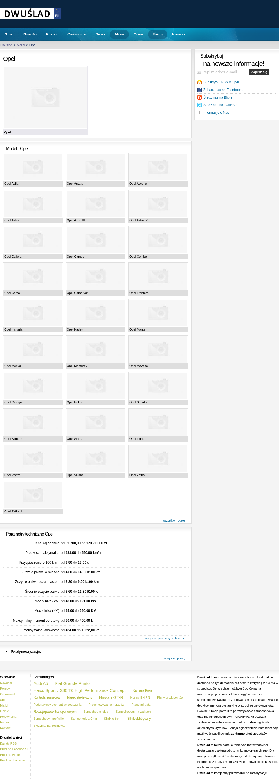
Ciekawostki (8, 694)
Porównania (8, 716)
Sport (3, 699)
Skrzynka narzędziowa (49, 725)
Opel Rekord (75, 402)
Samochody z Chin (84, 718)
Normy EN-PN (140, 697)
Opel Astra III (76, 220)
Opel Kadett (75, 329)
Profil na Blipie (10, 754)
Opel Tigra (136, 438)
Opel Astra (11, 220)
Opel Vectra (12, 475)
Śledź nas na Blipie (217, 97)
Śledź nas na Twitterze (220, 105)
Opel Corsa (12, 293)
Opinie (4, 711)
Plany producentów (170, 697)
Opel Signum (13, 438)
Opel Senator (138, 402)
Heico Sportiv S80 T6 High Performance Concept (80, 690)
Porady (5, 688)
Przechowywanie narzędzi (106, 704)
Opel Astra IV (138, 220)
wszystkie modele (174, 520)
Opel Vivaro (75, 475)
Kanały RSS (8, 743)
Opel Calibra (12, 256)
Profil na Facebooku (14, 749)
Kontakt (5, 728)
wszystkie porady (175, 658)
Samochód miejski (95, 711)
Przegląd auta (141, 704)
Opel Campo (75, 256)
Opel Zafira (137, 475)
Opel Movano (138, 365)
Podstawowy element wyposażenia (58, 704)
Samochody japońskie (49, 718)
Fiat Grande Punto (72, 683)
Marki (21, 45)
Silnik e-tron (112, 718)
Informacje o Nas (216, 113)
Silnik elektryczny (139, 719)
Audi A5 (41, 683)
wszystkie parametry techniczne (165, 638)
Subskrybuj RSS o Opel (221, 82)
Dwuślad (6, 45)
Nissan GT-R (111, 697)
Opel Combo (138, 256)
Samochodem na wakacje (133, 711)
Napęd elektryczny (79, 697)
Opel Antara (75, 183)
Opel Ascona (138, 183)
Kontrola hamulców (47, 697)
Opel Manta (137, 329)
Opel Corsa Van (77, 293)
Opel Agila (11, 183)
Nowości (6, 683)
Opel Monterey (77, 365)
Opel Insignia (13, 329)
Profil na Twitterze (12, 760)
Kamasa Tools (142, 690)
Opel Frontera (139, 293)
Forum (4, 722)
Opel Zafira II (13, 511)
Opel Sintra (74, 438)
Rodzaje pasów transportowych (55, 712)
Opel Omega (13, 402)
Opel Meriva (12, 365)
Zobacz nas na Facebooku (223, 90)
